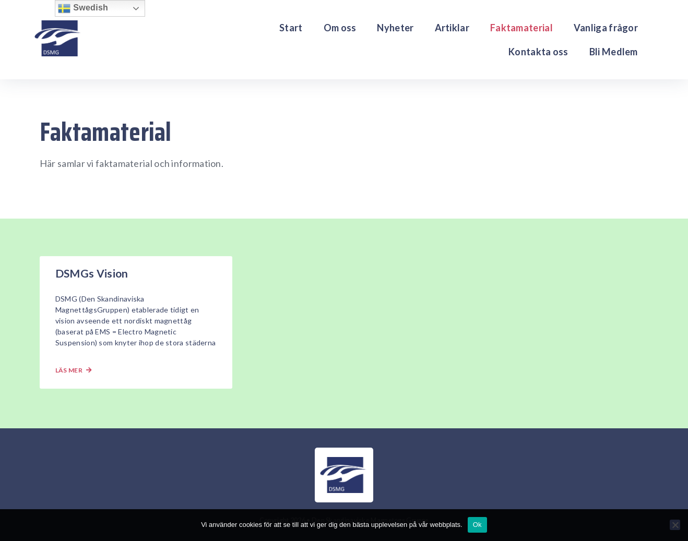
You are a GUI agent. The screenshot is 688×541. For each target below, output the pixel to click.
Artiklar (452, 27)
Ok (477, 524)
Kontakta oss (538, 51)
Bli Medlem (613, 51)
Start (291, 27)
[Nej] (675, 525)
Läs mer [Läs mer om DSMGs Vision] (73, 370)
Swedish (83, 8)
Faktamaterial (521, 27)
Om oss (340, 27)
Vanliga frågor (606, 27)
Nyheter (395, 27)
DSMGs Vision (91, 273)
